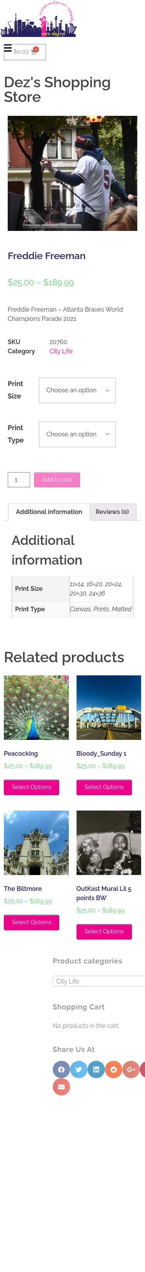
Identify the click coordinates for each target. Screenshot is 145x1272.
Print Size (15, 390)
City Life (60, 351)
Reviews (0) (112, 512)
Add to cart (57, 479)
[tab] (49, 512)
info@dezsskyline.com (35, 1221)
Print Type (16, 434)
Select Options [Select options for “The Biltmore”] (31, 922)
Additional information (49, 512)
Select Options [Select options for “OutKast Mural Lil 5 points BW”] (104, 931)
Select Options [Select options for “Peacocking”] (31, 787)
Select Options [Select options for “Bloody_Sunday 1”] (104, 787)
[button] (72, 1117)
